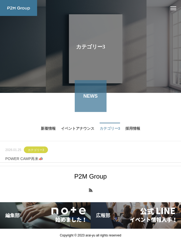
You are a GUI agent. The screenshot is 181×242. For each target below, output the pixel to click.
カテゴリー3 (36, 151)
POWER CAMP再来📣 (24, 160)
